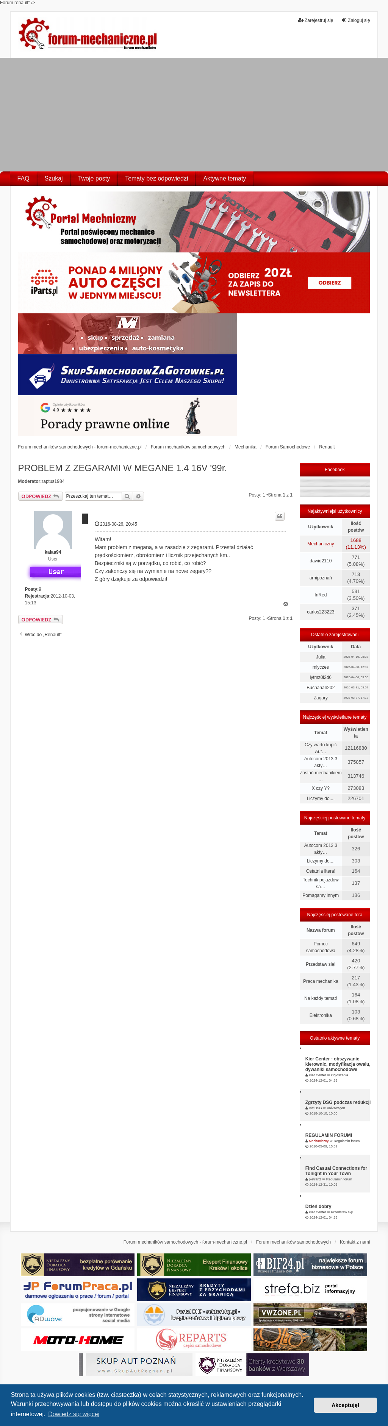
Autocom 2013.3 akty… (320, 762)
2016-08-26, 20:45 (116, 524)
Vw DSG (315, 1108)
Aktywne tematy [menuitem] (224, 178)
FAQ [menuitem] (23, 178)
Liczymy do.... (321, 798)
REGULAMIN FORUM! (328, 1135)
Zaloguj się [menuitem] (355, 20)
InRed (320, 595)
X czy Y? (321, 788)
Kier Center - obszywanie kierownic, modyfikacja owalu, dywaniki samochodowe (338, 1064)
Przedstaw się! (320, 964)
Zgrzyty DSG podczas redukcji (338, 1102)
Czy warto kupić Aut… (321, 748)
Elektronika (321, 1015)
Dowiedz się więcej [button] (73, 1414)
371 (356, 608)
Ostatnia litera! (320, 871)
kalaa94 (53, 552)
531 (356, 591)
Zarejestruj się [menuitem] (315, 20)
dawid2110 (321, 561)
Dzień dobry (318, 1206)
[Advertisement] (194, 115)
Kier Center (317, 1075)
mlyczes (321, 667)
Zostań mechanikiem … (321, 776)
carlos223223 (320, 612)
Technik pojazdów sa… (321, 883)
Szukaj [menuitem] (54, 178)
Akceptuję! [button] (346, 1405)
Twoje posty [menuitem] (94, 178)
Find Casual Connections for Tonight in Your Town (336, 1171)
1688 (355, 540)
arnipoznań (321, 578)
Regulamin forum (347, 1141)
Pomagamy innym (320, 895)
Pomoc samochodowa (320, 947)
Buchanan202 (321, 687)
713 (356, 574)
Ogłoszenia (339, 1075)
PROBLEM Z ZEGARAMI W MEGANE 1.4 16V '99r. (122, 468)
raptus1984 (53, 481)
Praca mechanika (320, 981)
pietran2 (315, 1179)
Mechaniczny (320, 543)
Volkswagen (336, 1108)
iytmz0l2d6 (321, 677)
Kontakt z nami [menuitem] (355, 1242)
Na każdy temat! (320, 998)
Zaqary (321, 698)
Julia (320, 657)
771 (356, 557)
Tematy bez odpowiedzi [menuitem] (156, 178)
